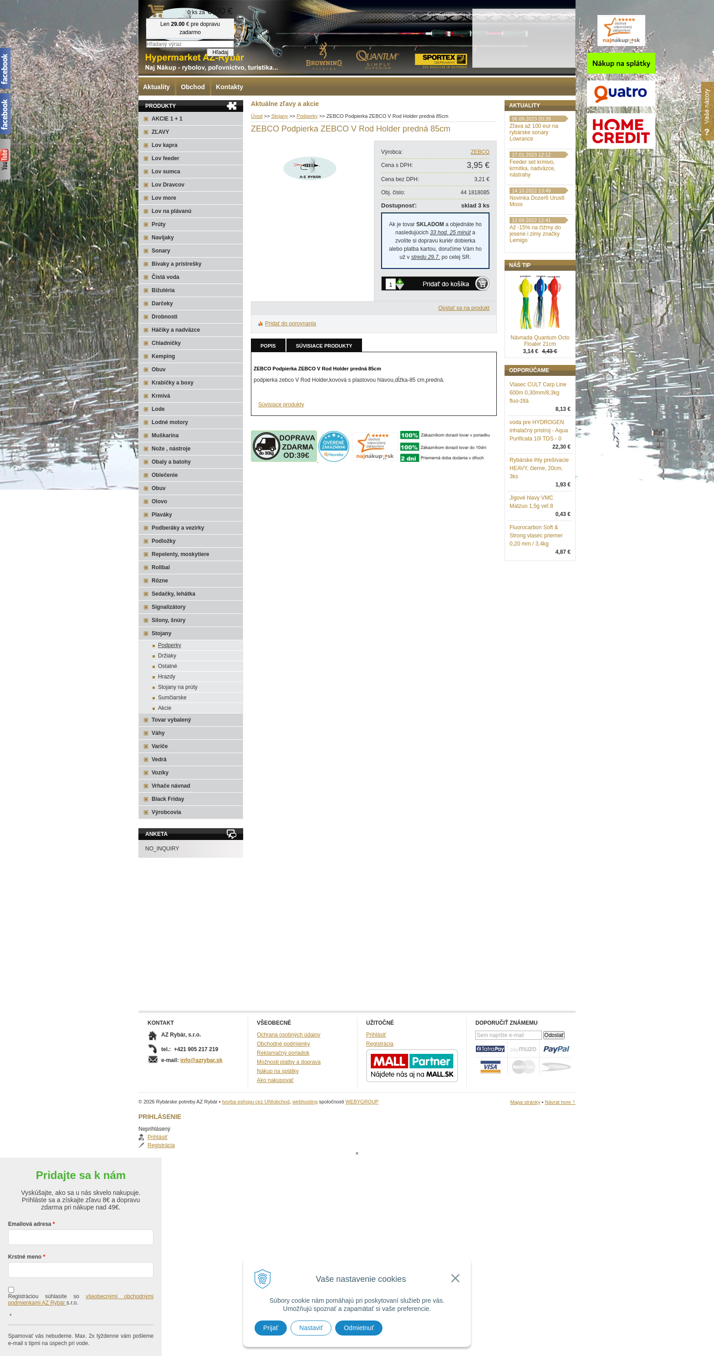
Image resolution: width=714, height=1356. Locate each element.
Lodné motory (170, 422)
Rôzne (160, 580)
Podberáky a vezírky (178, 528)
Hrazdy (166, 676)
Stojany (161, 633)
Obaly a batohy (171, 462)
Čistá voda (165, 277)
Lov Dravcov (168, 185)
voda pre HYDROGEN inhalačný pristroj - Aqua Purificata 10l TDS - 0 (539, 477)
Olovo (159, 501)
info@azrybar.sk (201, 1060)
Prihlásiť (529, 125)
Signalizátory (169, 607)
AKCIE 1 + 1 (167, 119)
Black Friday (168, 799)
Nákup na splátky (278, 1071)
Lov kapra (165, 145)
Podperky (169, 645)
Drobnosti (165, 317)
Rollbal (161, 567)
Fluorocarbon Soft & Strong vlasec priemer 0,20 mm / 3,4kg (536, 583)
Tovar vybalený (171, 720)
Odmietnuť (359, 1327)
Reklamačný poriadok (283, 1053)
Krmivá (161, 396)
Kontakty (229, 87)
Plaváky (162, 514)
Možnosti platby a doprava (289, 1062)
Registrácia (532, 134)
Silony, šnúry (168, 620)
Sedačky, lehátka (173, 594)
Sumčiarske (172, 697)
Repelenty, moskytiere (180, 554)
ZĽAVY (160, 132)
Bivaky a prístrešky (176, 264)
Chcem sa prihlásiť (81, 1336)
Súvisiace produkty (324, 346)
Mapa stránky (525, 1102)
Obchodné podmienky (283, 1044)
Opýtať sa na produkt (464, 308)
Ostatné (167, 666)
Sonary (161, 251)
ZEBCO (480, 152)
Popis (268, 346)
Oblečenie (165, 475)
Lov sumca (166, 171)
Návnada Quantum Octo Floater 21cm (539, 388)
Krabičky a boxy (173, 382)
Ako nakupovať (275, 1080)
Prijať (270, 1327)
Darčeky (162, 303)
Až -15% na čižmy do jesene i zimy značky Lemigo (535, 281)
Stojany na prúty (178, 687)
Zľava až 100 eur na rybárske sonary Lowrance (534, 179)
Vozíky (160, 772)
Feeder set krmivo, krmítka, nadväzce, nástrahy (533, 215)
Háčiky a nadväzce (176, 330)
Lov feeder (165, 158)
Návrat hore (560, 1102)
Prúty (159, 224)
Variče (160, 746)
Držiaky (167, 656)
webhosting (305, 1101)
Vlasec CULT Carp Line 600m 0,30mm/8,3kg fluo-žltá (538, 440)
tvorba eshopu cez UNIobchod (256, 1101)
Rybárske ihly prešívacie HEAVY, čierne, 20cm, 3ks (539, 515)
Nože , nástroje (171, 448)
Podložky (164, 541)
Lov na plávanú (171, 211)
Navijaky (163, 237)
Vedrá (159, 759)
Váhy (158, 733)
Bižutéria (163, 290)
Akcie (164, 708)
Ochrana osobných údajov (288, 1035)
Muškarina (165, 435)
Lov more (164, 198)
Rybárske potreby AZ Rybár (184, 25)
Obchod (193, 87)
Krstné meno (24, 1220)
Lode (158, 409)
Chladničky (166, 343)
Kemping (163, 356)
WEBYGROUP (362, 1101)
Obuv (159, 369)
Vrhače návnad (171, 786)
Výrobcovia (166, 812)
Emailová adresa (29, 1187)
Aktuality (156, 87)
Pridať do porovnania (290, 323)
